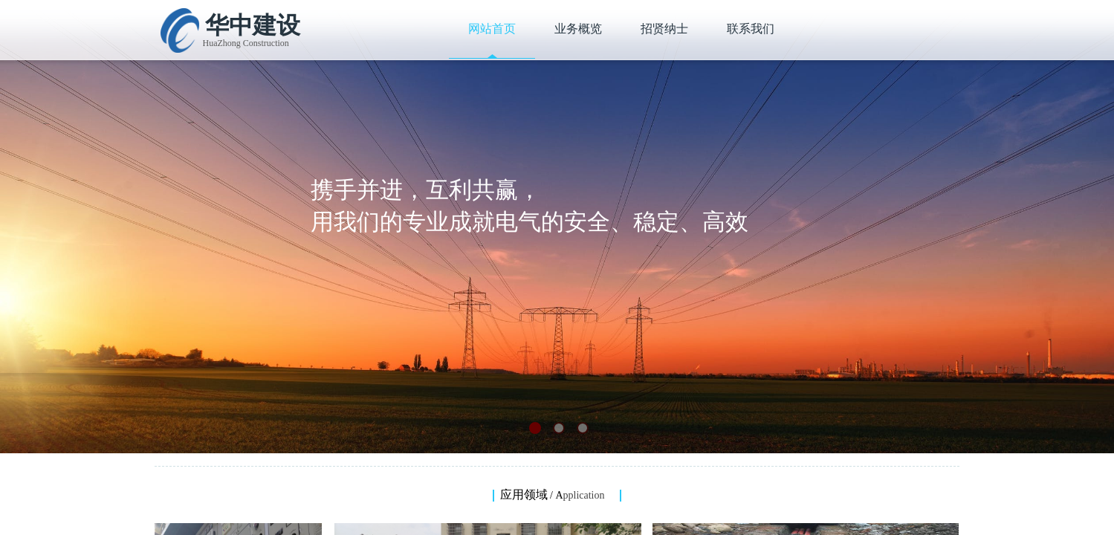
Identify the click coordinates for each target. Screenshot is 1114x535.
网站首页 (492, 28)
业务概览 (578, 28)
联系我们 (750, 28)
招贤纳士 (664, 28)
